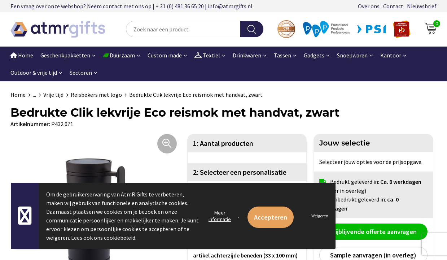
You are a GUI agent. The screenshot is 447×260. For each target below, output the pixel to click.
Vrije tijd (53, 94)
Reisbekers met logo (96, 94)
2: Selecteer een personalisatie (239, 172)
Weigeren (319, 215)
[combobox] (183, 29)
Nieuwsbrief (422, 6)
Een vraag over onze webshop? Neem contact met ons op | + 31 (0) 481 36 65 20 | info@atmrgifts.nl (131, 6)
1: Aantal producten (223, 143)
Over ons (369, 6)
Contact (393, 6)
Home (21, 55)
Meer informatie (220, 215)
